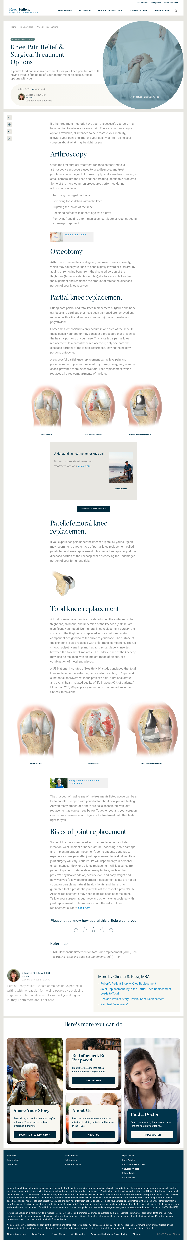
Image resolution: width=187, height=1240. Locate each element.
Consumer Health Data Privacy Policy (109, 1234)
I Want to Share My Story (35, 1134)
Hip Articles (85, 10)
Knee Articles (65, 10)
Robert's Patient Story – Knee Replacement (128, 983)
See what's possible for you (93, 509)
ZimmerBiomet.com (16, 1234)
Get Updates (156, 3)
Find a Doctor (142, 3)
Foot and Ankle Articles (110, 10)
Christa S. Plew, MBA (36, 973)
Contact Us (12, 1164)
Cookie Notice (78, 1234)
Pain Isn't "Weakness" (114, 1004)
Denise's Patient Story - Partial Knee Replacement (132, 999)
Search (175, 10)
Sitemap (137, 1234)
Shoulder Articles (138, 10)
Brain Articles (128, 1177)
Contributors (13, 1160)
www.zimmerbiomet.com (142, 1207)
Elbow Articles (161, 10)
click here (84, 466)
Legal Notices (39, 1234)
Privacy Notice (58, 1234)
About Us (93, 1134)
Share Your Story (171, 3)
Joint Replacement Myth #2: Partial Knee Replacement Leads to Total (136, 991)
